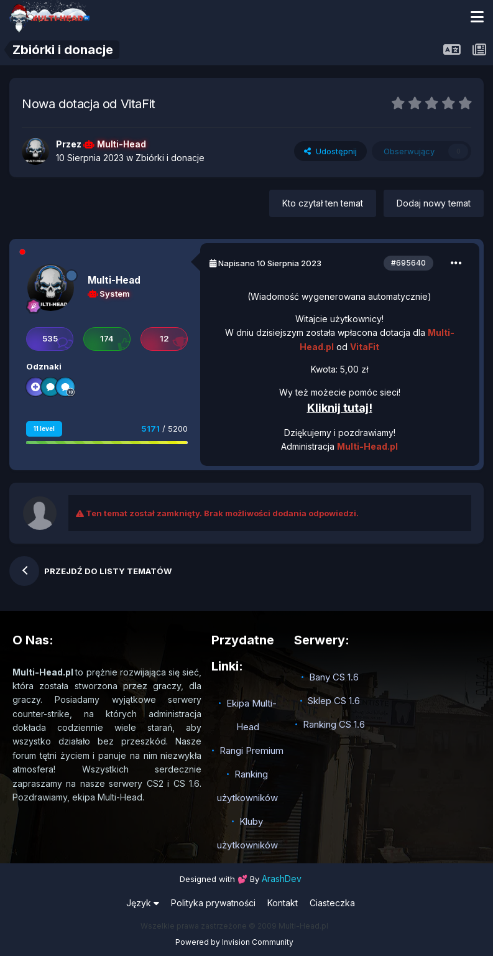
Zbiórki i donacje (170, 157)
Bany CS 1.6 (334, 677)
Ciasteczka (332, 903)
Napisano (269, 263)
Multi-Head (114, 280)
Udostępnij (330, 151)
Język (142, 903)
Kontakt (282, 903)
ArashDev (282, 878)
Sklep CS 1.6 (334, 701)
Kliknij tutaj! (339, 407)
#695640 (408, 262)
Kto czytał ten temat (322, 203)
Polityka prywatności (213, 903)
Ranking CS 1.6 (334, 724)
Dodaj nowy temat (434, 203)
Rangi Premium (251, 750)
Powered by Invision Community (234, 942)
